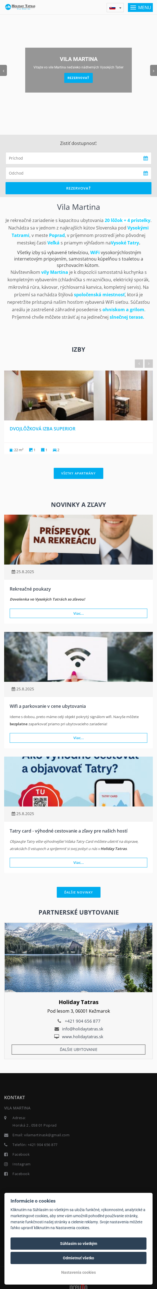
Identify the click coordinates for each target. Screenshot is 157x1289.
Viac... (78, 613)
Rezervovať (78, 78)
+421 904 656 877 (83, 1021)
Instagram (21, 1164)
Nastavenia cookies (78, 1272)
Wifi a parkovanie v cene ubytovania (48, 706)
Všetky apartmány (78, 473)
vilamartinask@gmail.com (47, 1134)
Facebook (21, 1154)
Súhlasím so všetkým (78, 1243)
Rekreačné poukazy (30, 589)
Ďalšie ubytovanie (78, 1049)
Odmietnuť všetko (78, 1258)
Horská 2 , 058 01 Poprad (34, 1125)
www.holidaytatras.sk (82, 1036)
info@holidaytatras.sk (82, 1029)
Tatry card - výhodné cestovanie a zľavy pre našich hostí (68, 831)
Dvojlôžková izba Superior (42, 429)
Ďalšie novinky (78, 892)
